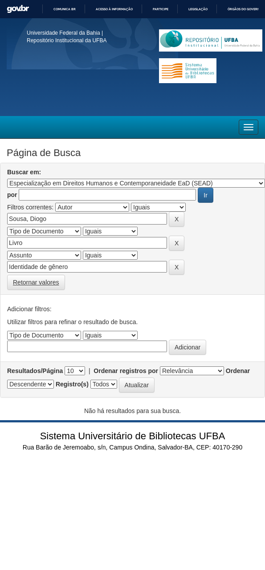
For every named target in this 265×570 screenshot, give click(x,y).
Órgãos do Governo (245, 9)
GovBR (18, 9)
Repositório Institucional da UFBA (66, 40)
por (12, 194)
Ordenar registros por (126, 370)
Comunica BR (64, 9)
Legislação (198, 9)
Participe (160, 9)
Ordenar (238, 370)
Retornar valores (36, 282)
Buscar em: (24, 172)
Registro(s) (72, 384)
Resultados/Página (35, 370)
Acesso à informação (114, 9)
